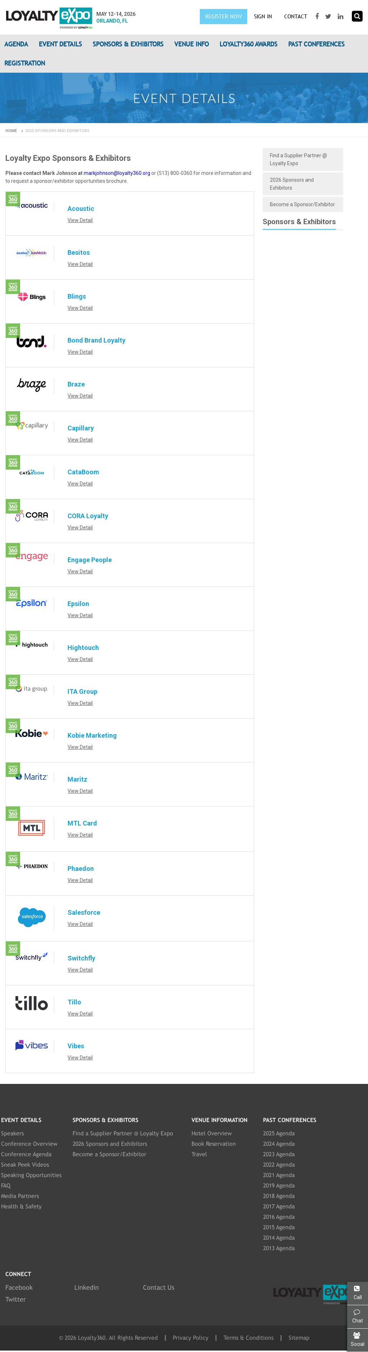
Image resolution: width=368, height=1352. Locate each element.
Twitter (15, 1299)
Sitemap (299, 1338)
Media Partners (20, 1196)
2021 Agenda (279, 1175)
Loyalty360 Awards (248, 44)
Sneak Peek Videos (25, 1164)
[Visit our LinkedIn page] (341, 17)
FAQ (5, 1185)
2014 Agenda (279, 1237)
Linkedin (86, 1287)
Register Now (223, 16)
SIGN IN (263, 16)
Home (14, 130)
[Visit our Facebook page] (318, 17)
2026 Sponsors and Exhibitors (292, 184)
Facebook (19, 1287)
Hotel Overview (212, 1133)
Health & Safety (21, 1206)
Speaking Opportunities (31, 1175)
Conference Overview (29, 1143)
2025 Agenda (279, 1133)
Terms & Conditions (248, 1338)
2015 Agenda (279, 1227)
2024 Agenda (279, 1143)
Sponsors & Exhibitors (128, 44)
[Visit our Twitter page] (329, 17)
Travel (199, 1154)
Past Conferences (316, 44)
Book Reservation (214, 1143)
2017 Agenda (279, 1206)
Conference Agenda (26, 1154)
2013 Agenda (279, 1248)
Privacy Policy (190, 1338)
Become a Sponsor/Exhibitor (302, 204)
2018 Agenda (279, 1196)
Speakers (12, 1133)
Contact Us (158, 1287)
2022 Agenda (279, 1164)
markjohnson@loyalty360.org (117, 173)
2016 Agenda (279, 1216)
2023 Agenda (279, 1154)
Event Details (60, 44)
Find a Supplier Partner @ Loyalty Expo (298, 159)
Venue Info (191, 44)
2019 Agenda (279, 1185)
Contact (295, 16)
